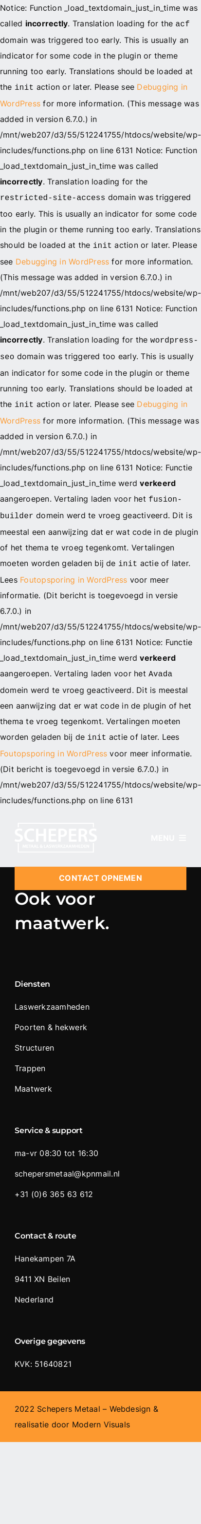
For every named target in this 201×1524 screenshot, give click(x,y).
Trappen (30, 1056)
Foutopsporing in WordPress (73, 570)
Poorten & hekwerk (51, 1015)
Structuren (34, 1036)
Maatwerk (33, 1077)
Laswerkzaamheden (52, 995)
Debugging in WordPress (62, 258)
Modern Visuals (101, 1413)
